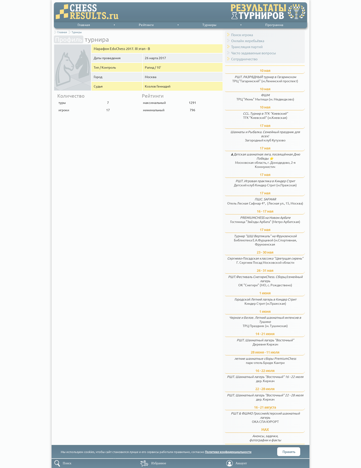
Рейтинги (146, 25)
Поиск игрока (242, 34)
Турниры (209, 25)
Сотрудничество (244, 59)
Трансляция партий (247, 46)
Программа (274, 25)
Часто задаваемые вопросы (253, 53)
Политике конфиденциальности (228, 452)
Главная (84, 25)
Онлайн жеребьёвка (247, 40)
